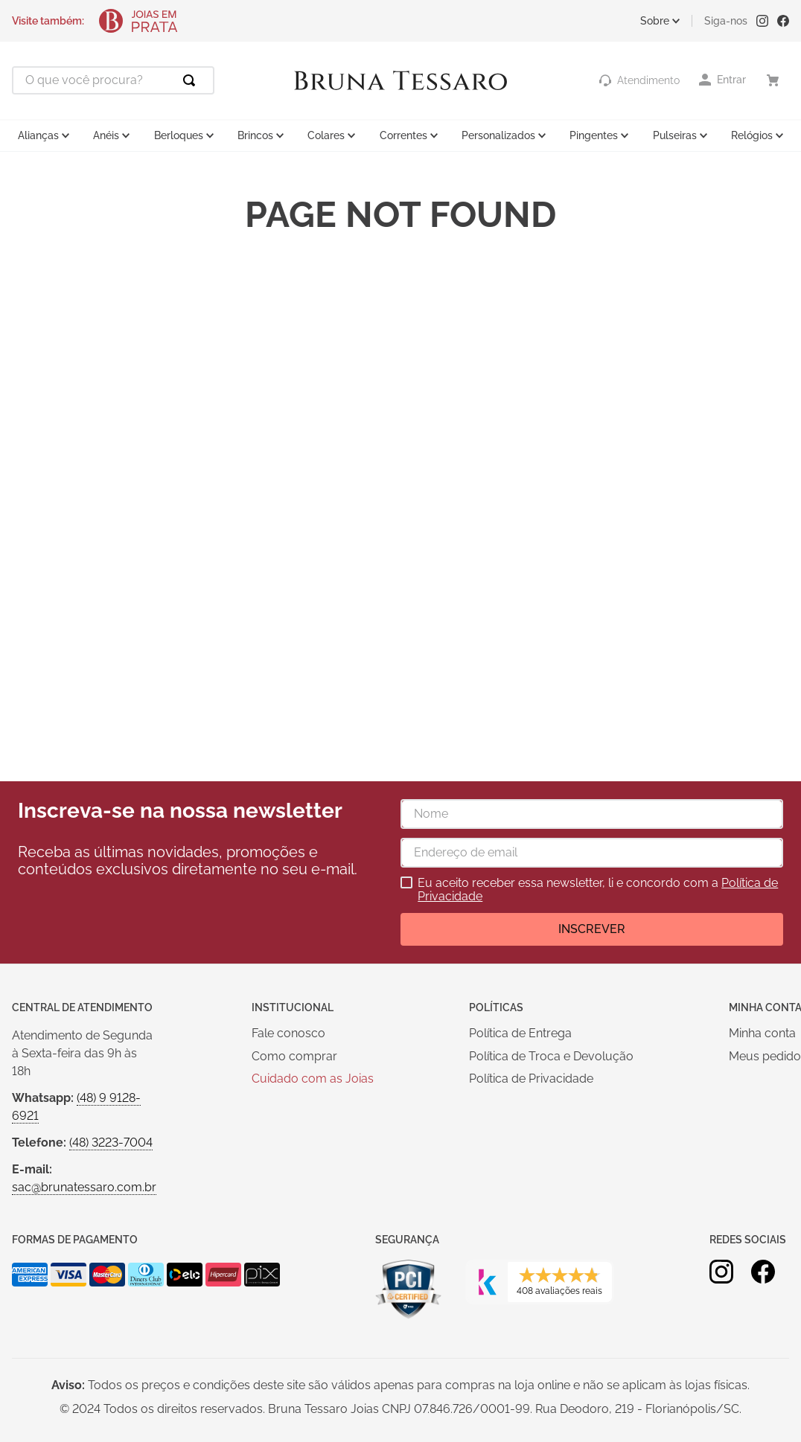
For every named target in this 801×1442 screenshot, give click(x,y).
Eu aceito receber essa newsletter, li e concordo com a (598, 890)
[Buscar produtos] (192, 80)
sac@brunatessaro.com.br (84, 1187)
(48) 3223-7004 (111, 1142)
